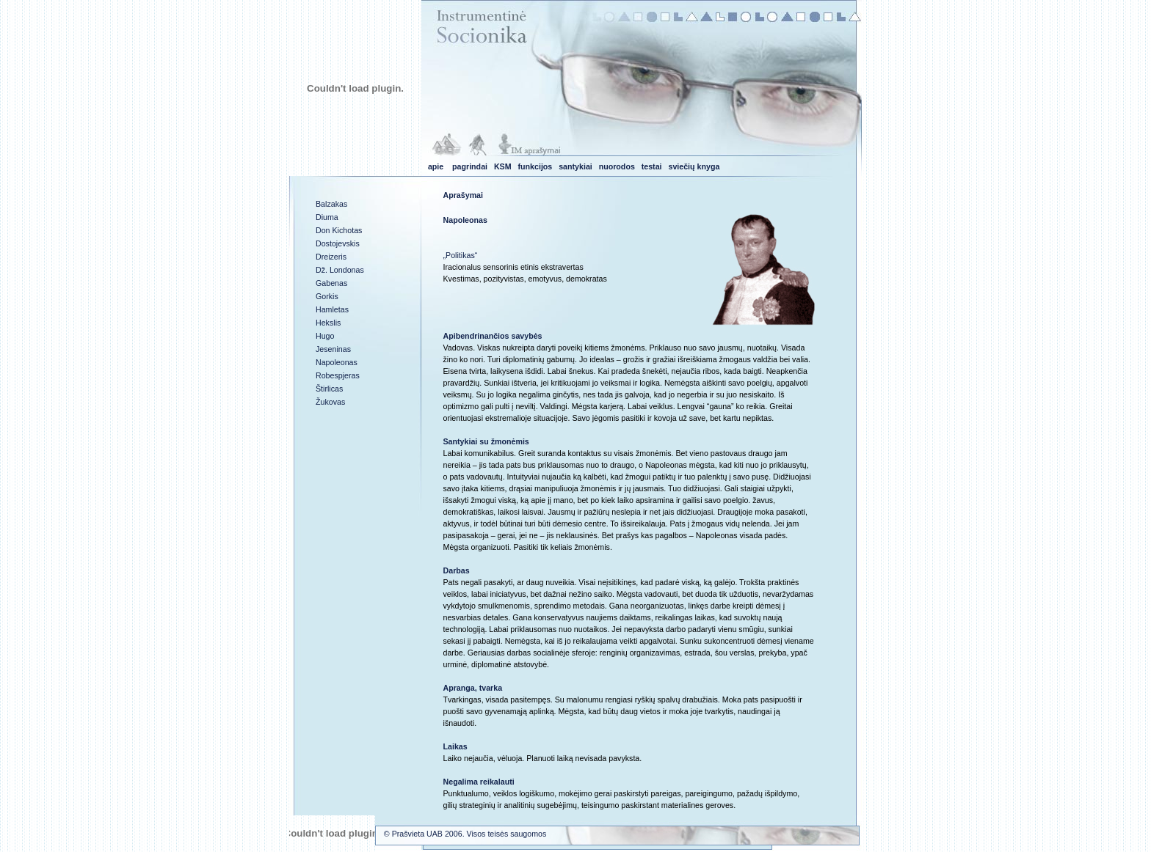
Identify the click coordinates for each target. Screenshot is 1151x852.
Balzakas (331, 203)
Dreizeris (331, 256)
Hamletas (332, 309)
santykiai (575, 166)
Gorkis (327, 296)
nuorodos (617, 166)
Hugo (325, 335)
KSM (503, 166)
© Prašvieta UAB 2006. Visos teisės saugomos (465, 833)
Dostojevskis (338, 243)
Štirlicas (329, 388)
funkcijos (535, 166)
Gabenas (331, 283)
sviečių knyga (693, 166)
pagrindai (469, 166)
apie (435, 166)
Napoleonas (336, 362)
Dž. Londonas (340, 269)
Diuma (327, 217)
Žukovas (330, 401)
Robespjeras (338, 375)
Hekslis (328, 322)
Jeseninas (333, 349)
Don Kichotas (339, 230)
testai (652, 166)
